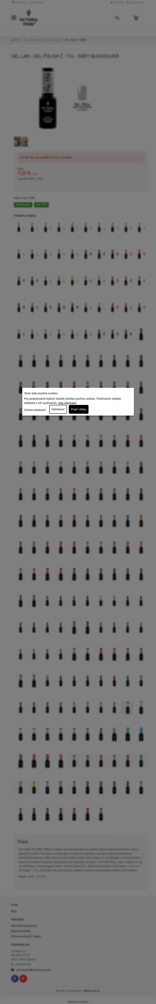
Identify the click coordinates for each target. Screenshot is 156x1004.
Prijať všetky (78, 409)
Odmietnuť (58, 409)
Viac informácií (67, 402)
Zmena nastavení (35, 409)
